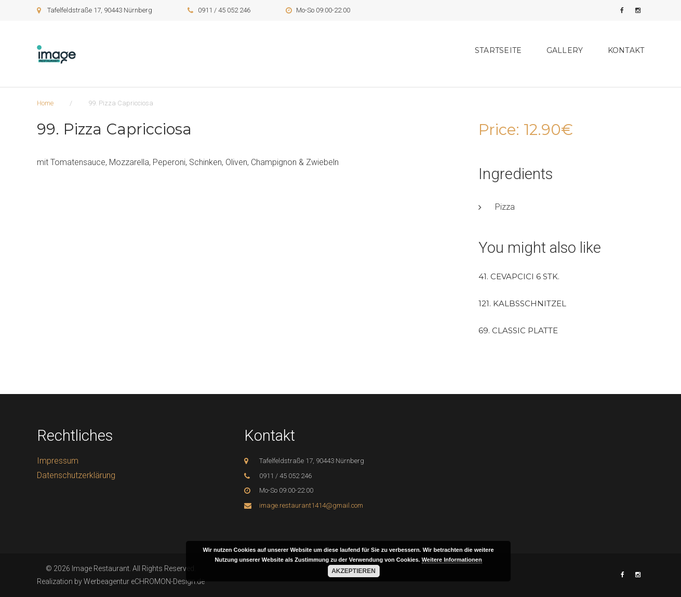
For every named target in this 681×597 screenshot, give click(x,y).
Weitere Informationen (452, 560)
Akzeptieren (353, 571)
